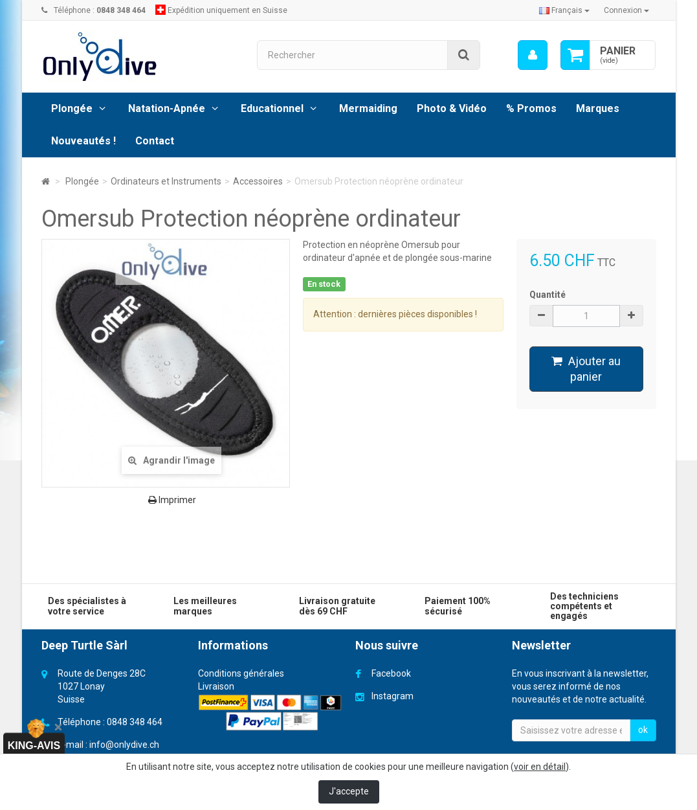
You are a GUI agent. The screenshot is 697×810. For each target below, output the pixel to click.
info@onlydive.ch (124, 744)
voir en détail (540, 766)
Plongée (72, 108)
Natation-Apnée (166, 108)
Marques (597, 108)
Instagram (392, 696)
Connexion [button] (626, 10)
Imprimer (172, 499)
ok (643, 730)
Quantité (547, 294)
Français (564, 10)
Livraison (216, 686)
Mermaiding (368, 108)
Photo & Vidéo (452, 108)
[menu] (533, 55)
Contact (154, 141)
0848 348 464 (134, 722)
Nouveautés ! (83, 141)
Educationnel (272, 108)
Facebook (391, 673)
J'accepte (349, 791)
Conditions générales (241, 673)
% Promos (531, 108)
